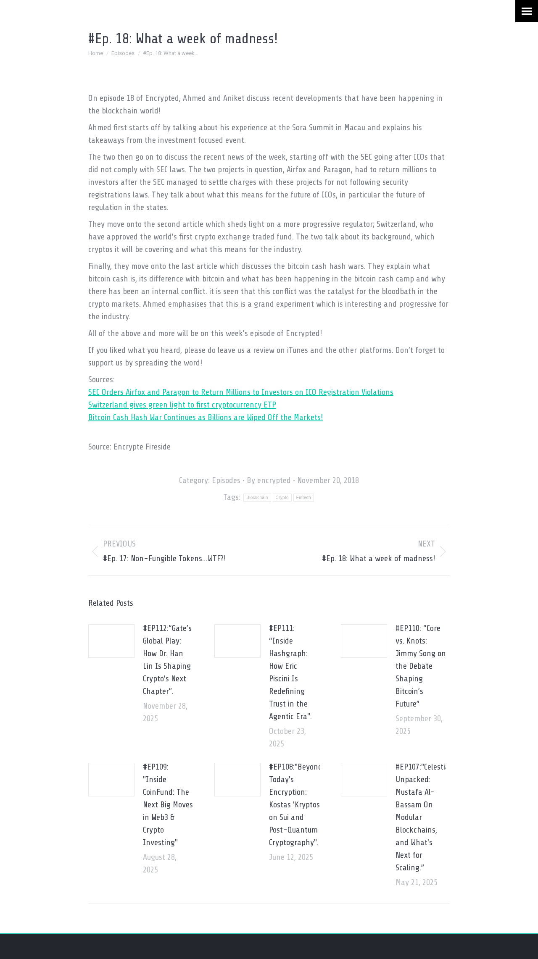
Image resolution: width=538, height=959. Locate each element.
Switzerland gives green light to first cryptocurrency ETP (182, 405)
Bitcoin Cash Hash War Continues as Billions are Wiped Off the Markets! (205, 417)
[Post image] (111, 641)
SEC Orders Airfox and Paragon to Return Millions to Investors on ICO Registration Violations (240, 392)
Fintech (303, 497)
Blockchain (257, 497)
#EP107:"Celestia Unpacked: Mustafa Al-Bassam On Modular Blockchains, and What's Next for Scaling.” (422, 817)
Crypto (282, 497)
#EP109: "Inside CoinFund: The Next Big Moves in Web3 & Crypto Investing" (168, 804)
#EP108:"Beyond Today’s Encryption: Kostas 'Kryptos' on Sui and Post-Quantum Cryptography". (295, 804)
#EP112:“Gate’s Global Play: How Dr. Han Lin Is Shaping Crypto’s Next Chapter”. (167, 659)
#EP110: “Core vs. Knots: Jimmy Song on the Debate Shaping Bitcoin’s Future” (421, 666)
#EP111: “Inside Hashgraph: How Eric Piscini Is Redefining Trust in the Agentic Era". (290, 672)
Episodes (226, 480)
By (269, 480)
